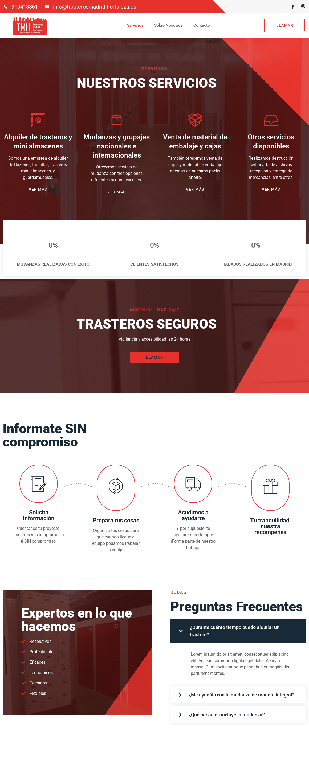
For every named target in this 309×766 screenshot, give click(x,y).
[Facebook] (291, 7)
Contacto (201, 25)
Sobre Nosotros (168, 25)
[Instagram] (301, 7)
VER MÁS (38, 189)
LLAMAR (284, 25)
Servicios (135, 25)
